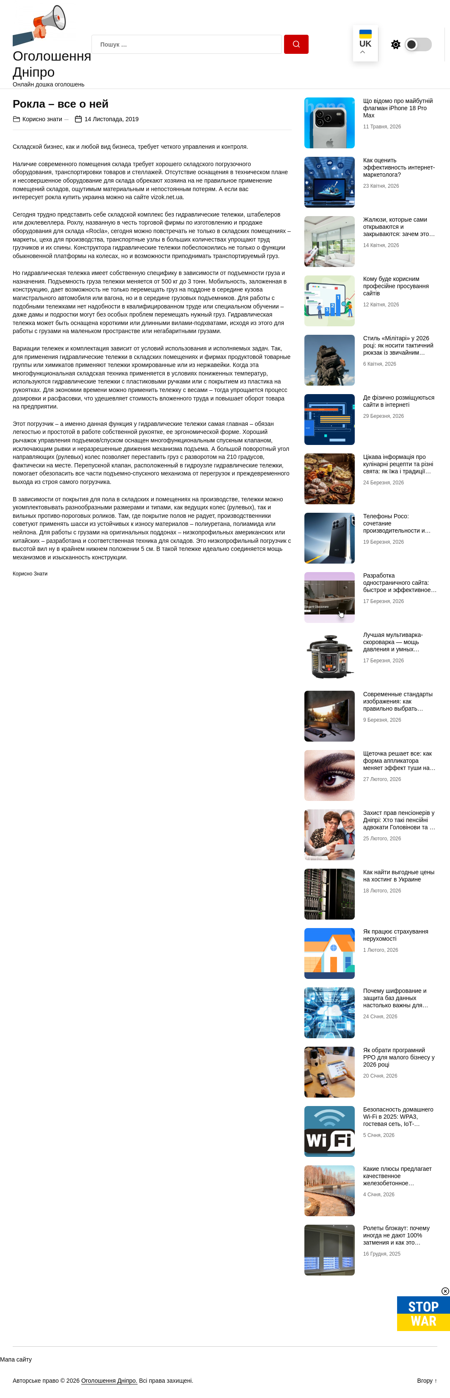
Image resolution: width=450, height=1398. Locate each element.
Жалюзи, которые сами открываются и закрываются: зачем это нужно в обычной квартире (400, 230)
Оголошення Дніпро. (109, 1380)
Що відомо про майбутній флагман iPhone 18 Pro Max (398, 108)
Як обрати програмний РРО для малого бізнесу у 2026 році (399, 1057)
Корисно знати (42, 119)
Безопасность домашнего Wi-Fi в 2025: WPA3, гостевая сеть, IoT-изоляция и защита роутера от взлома (398, 1123)
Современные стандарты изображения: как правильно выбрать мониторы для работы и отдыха (398, 708)
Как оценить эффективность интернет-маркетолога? (399, 167)
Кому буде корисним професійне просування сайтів (396, 286)
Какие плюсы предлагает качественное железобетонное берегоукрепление (397, 1179)
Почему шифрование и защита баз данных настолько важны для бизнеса (395, 1001)
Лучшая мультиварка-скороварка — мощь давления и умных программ (393, 645)
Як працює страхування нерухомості (395, 935)
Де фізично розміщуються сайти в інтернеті (398, 401)
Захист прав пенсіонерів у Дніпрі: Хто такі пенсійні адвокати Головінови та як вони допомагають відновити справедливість (399, 827)
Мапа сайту (16, 1359)
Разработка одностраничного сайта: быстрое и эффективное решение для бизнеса (397, 586)
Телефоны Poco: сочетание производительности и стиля (394, 527)
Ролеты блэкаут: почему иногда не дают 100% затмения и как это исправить (396, 1239)
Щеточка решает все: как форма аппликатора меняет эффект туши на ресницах (397, 764)
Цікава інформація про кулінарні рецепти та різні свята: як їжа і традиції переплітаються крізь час (398, 467)
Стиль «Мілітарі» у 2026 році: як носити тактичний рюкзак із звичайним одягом (398, 349)
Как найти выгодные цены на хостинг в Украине (398, 876)
